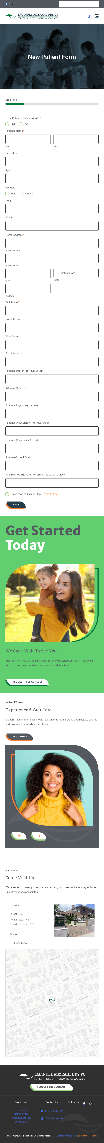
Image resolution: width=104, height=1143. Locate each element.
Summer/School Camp (18, 457)
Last (55, 146)
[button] (96, 16)
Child (13, 124)
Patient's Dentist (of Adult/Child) (24, 370)
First (7, 146)
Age (8, 170)
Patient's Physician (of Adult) (21, 405)
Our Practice (21, 1110)
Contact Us (21, 1121)
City (7, 281)
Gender (10, 187)
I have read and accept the (34, 494)
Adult (27, 124)
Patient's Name (14, 130)
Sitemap (59, 1136)
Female (28, 193)
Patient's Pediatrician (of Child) (22, 440)
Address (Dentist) (16, 388)
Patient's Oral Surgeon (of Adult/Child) (27, 422)
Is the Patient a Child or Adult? (23, 118)
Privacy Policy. (49, 494)
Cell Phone (12, 302)
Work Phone (12, 336)
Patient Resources (21, 1117)
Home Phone (12, 319)
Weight (10, 217)
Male (13, 193)
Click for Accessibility (87, 1136)
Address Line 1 (12, 250)
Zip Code (9, 296)
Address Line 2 (12, 265)
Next (16, 504)
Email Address (14, 353)
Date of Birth (13, 153)
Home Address (14, 234)
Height (10, 200)
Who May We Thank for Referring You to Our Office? (35, 474)
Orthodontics (21, 1114)
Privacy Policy (70, 1136)
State (56, 279)
